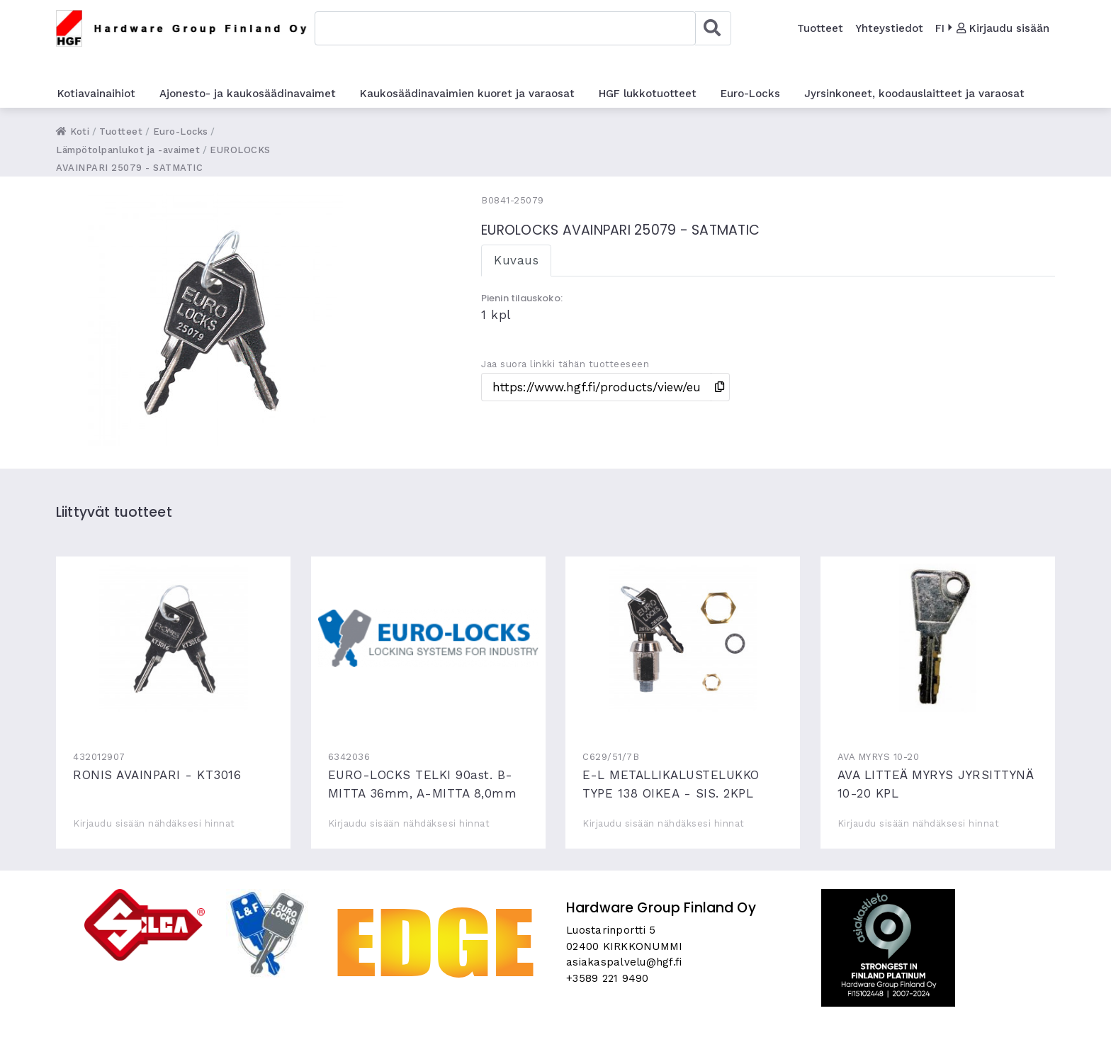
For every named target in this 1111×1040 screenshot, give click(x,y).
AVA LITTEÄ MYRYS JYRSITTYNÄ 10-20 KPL (937, 638)
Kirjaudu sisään (1003, 28)
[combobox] (505, 28)
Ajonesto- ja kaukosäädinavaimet (247, 93)
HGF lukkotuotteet (648, 93)
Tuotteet (820, 28)
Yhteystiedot (889, 28)
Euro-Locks (750, 93)
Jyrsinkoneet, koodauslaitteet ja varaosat (914, 93)
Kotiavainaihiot (96, 93)
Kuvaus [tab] (516, 260)
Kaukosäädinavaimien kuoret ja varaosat (467, 93)
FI (939, 28)
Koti (72, 131)
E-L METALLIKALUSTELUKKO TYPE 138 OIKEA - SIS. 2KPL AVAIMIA (682, 638)
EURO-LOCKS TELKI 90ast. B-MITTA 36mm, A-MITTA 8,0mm (428, 638)
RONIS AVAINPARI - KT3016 (173, 638)
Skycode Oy (556, 1017)
